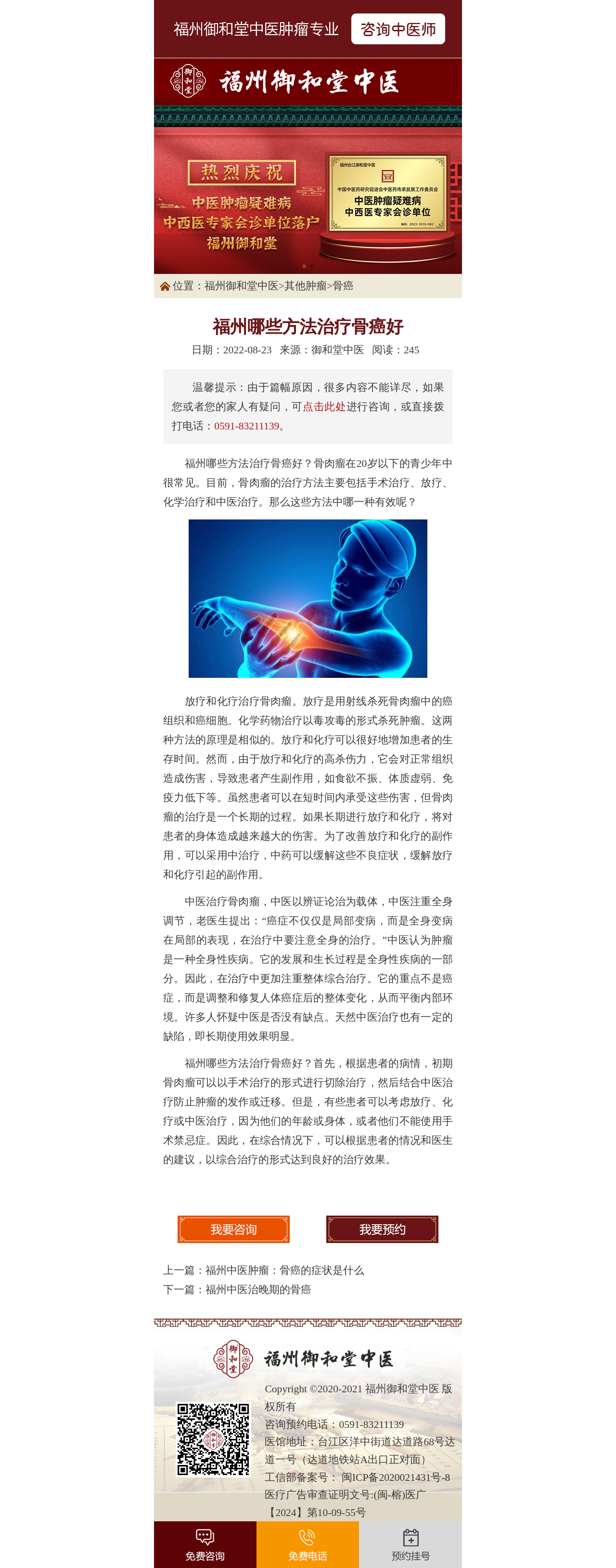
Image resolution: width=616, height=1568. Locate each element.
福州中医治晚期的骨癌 (258, 1290)
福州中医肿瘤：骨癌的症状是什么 (284, 1270)
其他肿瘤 (305, 286)
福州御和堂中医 (242, 286)
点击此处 (324, 407)
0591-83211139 (246, 426)
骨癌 (343, 286)
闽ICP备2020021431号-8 (396, 1477)
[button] (304, 266)
